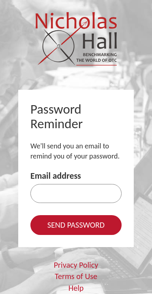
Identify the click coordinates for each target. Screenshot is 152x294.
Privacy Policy (76, 265)
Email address (55, 175)
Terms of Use (76, 276)
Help (76, 288)
